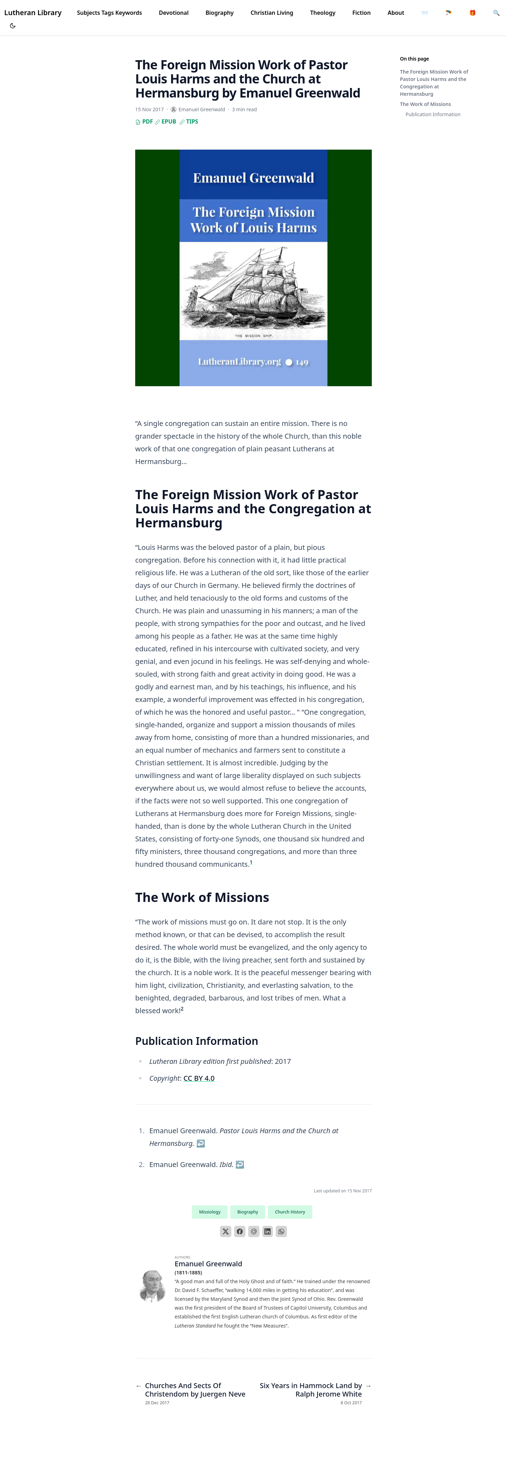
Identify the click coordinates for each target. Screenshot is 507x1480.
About (396, 13)
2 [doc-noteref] (182, 1008)
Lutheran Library (33, 12)
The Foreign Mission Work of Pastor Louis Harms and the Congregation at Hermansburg (434, 82)
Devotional (173, 13)
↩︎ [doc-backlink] (200, 1143)
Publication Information (433, 114)
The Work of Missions (425, 104)
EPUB (165, 121)
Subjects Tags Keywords (109, 13)
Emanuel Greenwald (208, 1263)
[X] (225, 1231)
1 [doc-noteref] (251, 861)
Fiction (361, 13)
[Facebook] (239, 1231)
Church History (290, 1212)
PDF (144, 121)
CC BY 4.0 (198, 1078)
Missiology (209, 1212)
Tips (188, 121)
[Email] (253, 1231)
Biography (220, 13)
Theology (323, 13)
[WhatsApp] (281, 1231)
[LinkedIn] (267, 1231)
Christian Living (272, 13)
